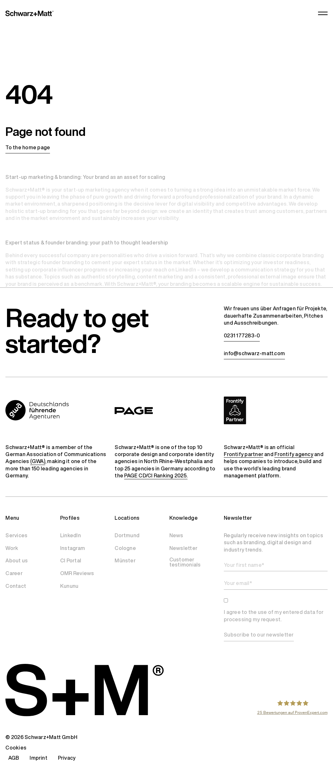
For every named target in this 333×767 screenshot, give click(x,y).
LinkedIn (70, 535)
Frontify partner (243, 454)
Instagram (72, 548)
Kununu (69, 585)
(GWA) (37, 461)
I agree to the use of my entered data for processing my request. (273, 616)
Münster (125, 560)
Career (13, 573)
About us (16, 560)
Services (16, 535)
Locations (127, 518)
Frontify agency (293, 454)
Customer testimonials (185, 562)
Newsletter (183, 548)
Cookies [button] (15, 747)
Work (11, 548)
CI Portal (70, 560)
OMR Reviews (77, 573)
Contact (15, 585)
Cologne (125, 548)
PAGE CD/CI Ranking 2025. (156, 475)
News (176, 535)
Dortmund (127, 535)
